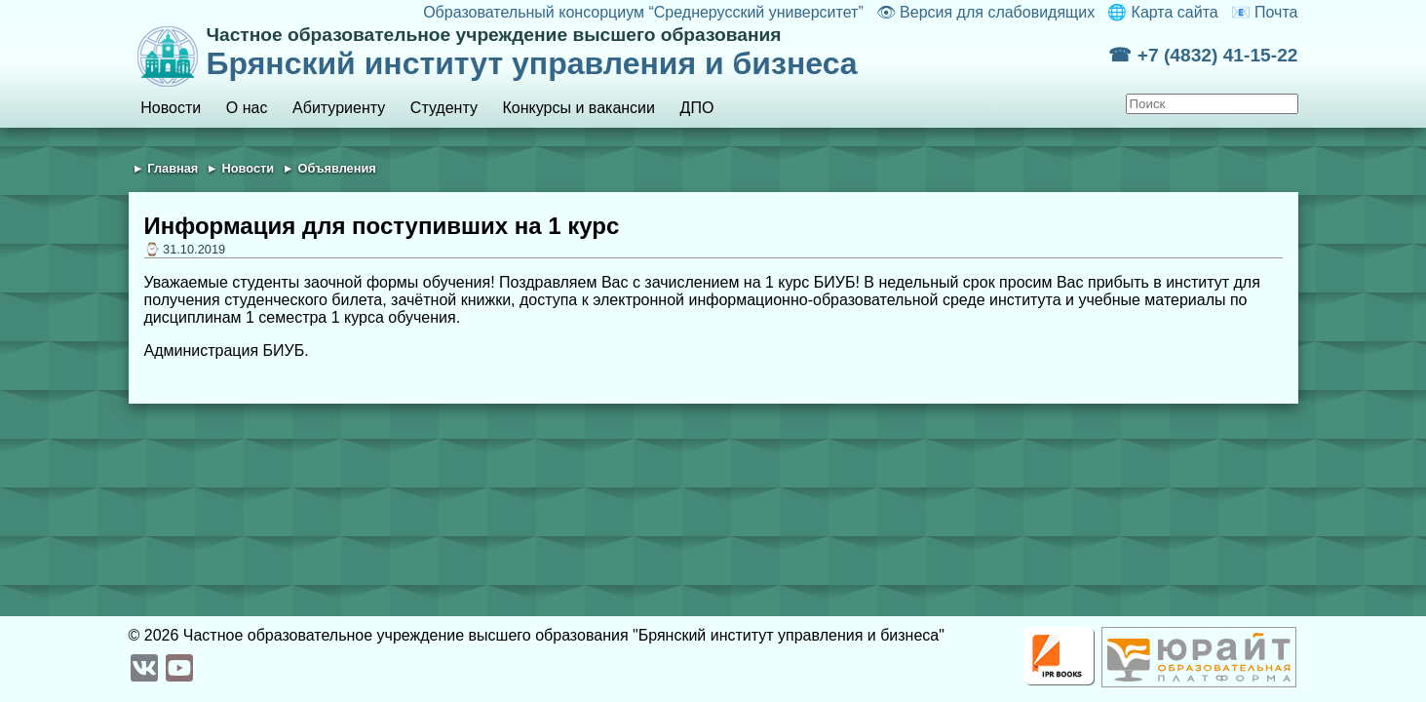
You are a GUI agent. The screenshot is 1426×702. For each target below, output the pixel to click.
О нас (247, 107)
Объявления (336, 168)
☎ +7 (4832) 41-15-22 (1202, 55)
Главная (172, 168)
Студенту (444, 107)
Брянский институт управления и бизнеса (658, 52)
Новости (170, 107)
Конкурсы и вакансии (579, 107)
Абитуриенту (338, 107)
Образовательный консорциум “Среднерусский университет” (643, 12)
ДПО (697, 107)
